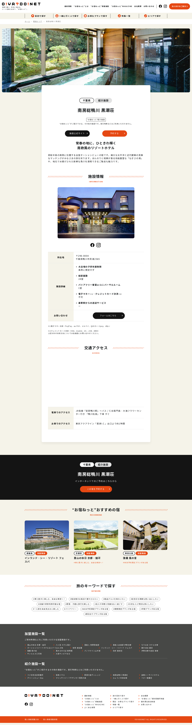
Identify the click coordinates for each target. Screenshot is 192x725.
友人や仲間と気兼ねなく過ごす (110, 606)
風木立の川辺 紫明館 (64, 653)
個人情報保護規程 (50, 722)
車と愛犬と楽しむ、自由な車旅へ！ (89, 564)
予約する (114, 134)
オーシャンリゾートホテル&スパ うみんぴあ (45, 650)
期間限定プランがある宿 (127, 611)
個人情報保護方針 (32, 722)
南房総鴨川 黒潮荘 (120, 677)
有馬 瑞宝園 (77, 650)
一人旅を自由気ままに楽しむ (43, 611)
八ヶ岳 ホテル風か (63, 647)
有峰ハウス (60, 677)
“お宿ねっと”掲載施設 (100, 6)
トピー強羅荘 (146, 680)
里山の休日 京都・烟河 (36, 647)
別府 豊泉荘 (117, 653)
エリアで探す (153, 15)
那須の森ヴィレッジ (92, 677)
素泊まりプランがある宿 (96, 616)
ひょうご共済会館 (120, 680)
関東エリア (37, 21)
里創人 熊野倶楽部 (91, 647)
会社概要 (137, 6)
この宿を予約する (95, 490)
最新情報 (68, 6)
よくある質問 (89, 710)
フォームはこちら (108, 316)
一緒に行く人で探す (67, 15)
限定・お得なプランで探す (123, 704)
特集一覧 (124, 15)
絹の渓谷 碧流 (147, 650)
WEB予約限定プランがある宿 (136, 564)
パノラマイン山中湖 (92, 653)
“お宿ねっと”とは (81, 6)
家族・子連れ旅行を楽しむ (77, 606)
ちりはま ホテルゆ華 (149, 647)
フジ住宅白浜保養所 (35, 677)
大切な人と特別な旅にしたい (144, 606)
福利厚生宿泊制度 (148, 704)
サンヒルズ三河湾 (34, 656)
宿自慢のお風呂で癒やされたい (84, 600)
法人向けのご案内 (179, 6)
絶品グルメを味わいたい (116, 600)
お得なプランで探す (96, 15)
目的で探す (39, 15)
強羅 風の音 (32, 653)
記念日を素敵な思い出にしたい (148, 600)
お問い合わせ (149, 6)
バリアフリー (69, 611)
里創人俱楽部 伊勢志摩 (122, 647)
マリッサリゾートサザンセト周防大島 (71, 680)
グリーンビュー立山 (35, 680)
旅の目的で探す (119, 698)
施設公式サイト (77, 134)
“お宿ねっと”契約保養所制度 (152, 701)
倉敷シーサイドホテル (150, 677)
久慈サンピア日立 (63, 656)
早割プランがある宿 (154, 611)
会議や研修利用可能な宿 (47, 606)
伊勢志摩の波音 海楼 (149, 653)
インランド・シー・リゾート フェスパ (116, 650)
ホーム (27, 21)
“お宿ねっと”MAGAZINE (121, 6)
